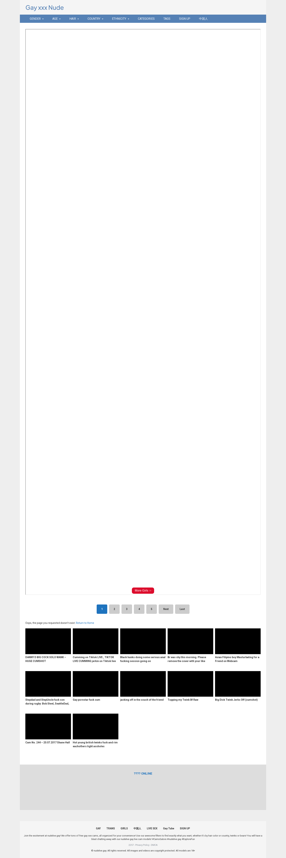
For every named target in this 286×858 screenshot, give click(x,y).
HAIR (72, 18)
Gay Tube (168, 828)
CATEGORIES (146, 18)
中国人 (203, 18)
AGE (55, 18)
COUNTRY (94, 18)
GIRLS (124, 828)
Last (182, 609)
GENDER (35, 18)
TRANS (110, 828)
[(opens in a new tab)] (143, 773)
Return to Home (85, 622)
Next (166, 609)
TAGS (166, 18)
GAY (98, 828)
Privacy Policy (142, 845)
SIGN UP (184, 18)
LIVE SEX (152, 828)
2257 (131, 845)
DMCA (154, 845)
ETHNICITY (119, 18)
